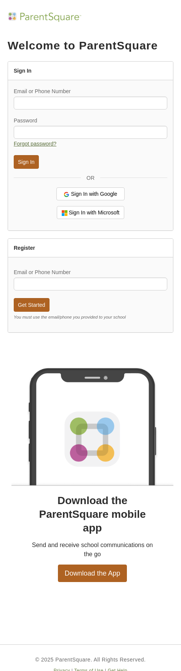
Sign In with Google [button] (90, 194)
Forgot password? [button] (35, 144)
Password (25, 120)
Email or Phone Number (42, 91)
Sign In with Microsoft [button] (91, 212)
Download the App (92, 573)
